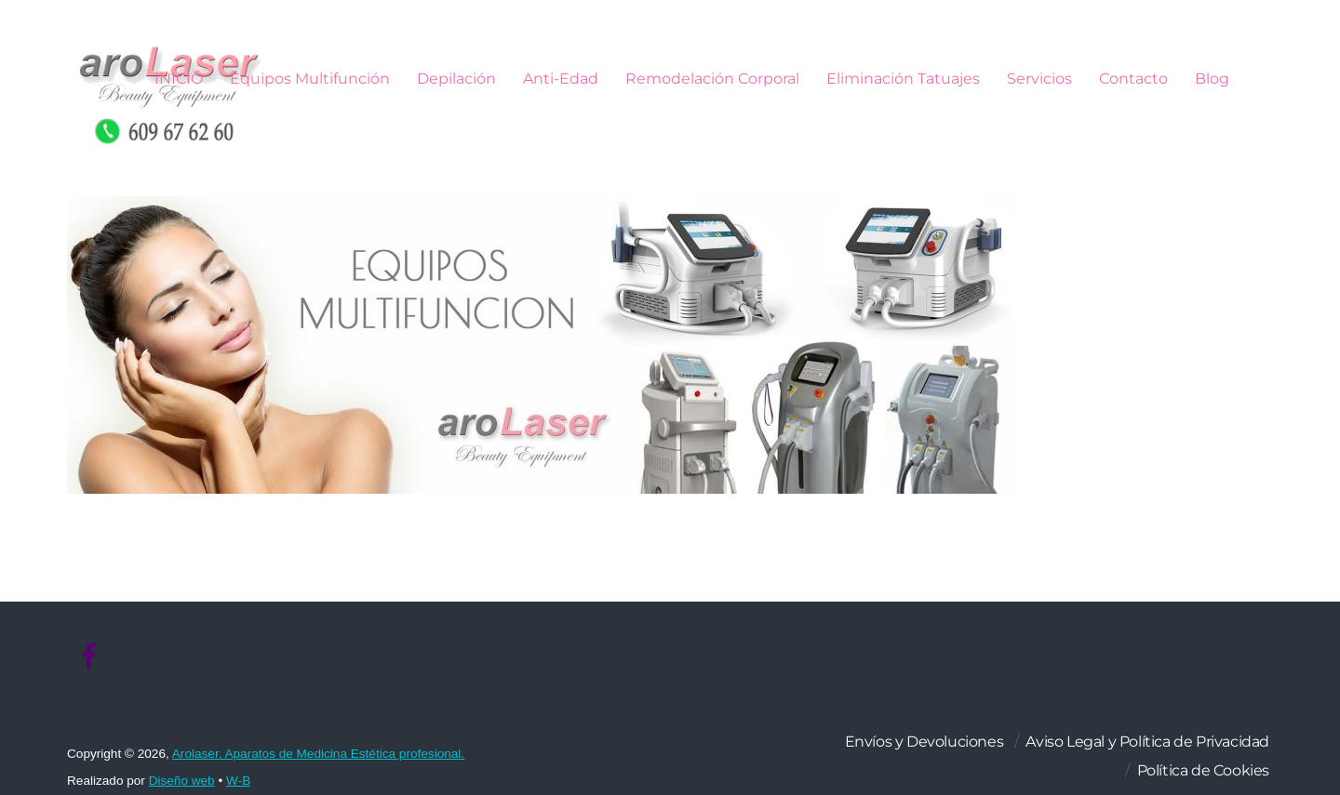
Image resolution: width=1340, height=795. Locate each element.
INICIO (178, 78)
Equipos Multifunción (310, 78)
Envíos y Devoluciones (924, 741)
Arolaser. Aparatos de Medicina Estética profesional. (318, 754)
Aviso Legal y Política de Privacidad (1147, 741)
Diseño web (182, 781)
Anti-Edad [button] (560, 78)
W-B (238, 781)
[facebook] (89, 657)
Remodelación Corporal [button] (712, 78)
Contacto (1133, 78)
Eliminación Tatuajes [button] (903, 78)
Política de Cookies (1203, 770)
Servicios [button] (1039, 78)
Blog (1212, 78)
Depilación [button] (456, 78)
